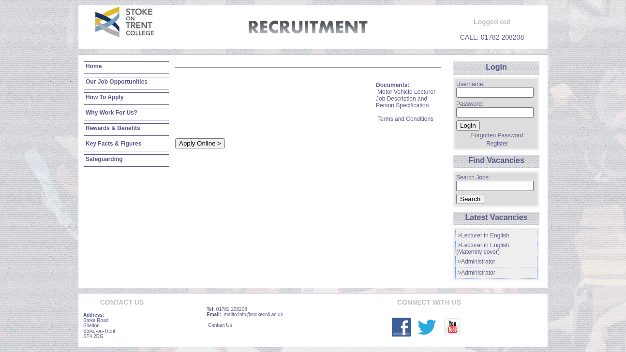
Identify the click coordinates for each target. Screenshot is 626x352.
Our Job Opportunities (117, 81)
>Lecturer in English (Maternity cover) (482, 248)
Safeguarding (104, 159)
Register (497, 143)
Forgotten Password (497, 135)
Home (94, 66)
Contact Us (220, 325)
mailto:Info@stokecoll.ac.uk (253, 314)
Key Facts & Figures (113, 143)
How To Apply (105, 97)
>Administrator (476, 261)
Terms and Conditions (405, 119)
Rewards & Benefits (113, 128)
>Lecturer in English (483, 235)
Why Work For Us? (111, 112)
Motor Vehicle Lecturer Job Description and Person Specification (405, 98)
